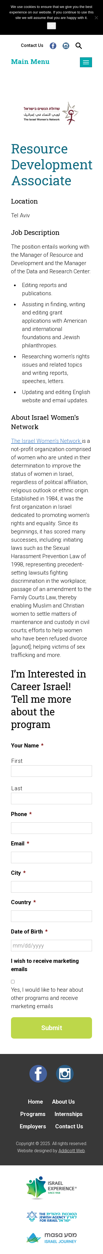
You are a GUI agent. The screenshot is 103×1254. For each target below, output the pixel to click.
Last (17, 788)
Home (35, 1101)
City (18, 873)
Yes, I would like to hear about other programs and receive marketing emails (47, 998)
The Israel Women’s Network (46, 441)
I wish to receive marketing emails (45, 965)
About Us (63, 1101)
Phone (21, 814)
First (17, 761)
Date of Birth (29, 931)
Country (23, 902)
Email (20, 843)
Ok (51, 26)
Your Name (27, 745)
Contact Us (32, 45)
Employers (33, 1126)
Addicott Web (72, 1150)
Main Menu (30, 61)
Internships (69, 1114)
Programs (33, 1114)
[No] (96, 17)
